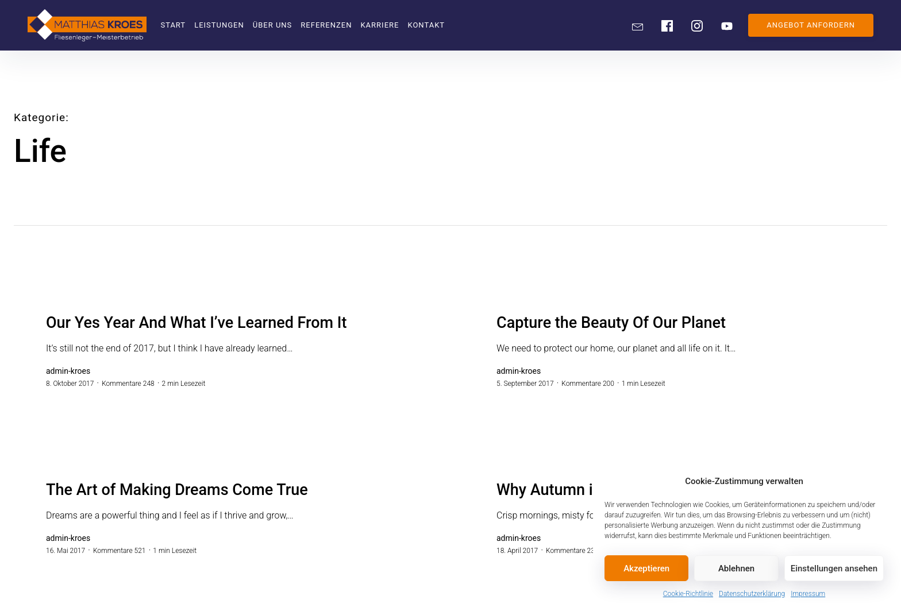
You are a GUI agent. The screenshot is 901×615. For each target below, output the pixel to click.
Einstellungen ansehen (834, 568)
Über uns (272, 25)
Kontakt (426, 25)
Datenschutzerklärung (752, 594)
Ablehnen (736, 568)
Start (173, 25)
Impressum (808, 594)
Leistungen (219, 25)
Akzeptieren (646, 568)
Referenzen (326, 25)
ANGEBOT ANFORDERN (811, 25)
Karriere (379, 25)
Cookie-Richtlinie (688, 594)
